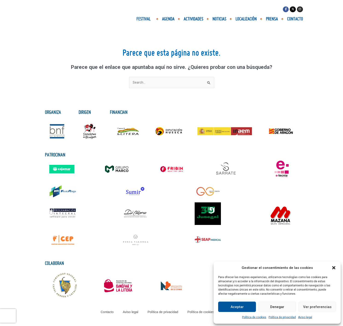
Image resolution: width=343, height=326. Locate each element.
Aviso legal (305, 317)
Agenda (168, 19)
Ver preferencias (317, 307)
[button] (333, 267)
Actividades (193, 19)
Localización (246, 19)
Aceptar (237, 307)
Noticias (219, 19)
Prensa (272, 19)
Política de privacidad (282, 317)
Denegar (277, 307)
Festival (144, 19)
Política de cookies (254, 317)
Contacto (295, 19)
